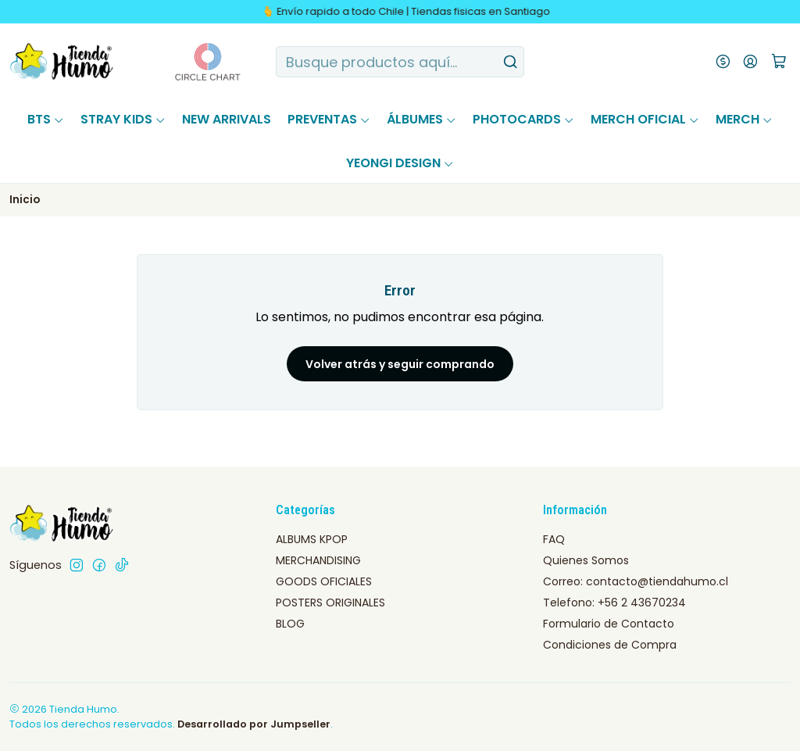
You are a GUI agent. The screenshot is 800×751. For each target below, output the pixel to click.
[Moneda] (723, 61)
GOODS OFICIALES (324, 581)
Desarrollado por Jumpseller (253, 724)
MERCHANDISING (318, 560)
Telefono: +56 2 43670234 (614, 602)
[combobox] (399, 61)
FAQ (554, 539)
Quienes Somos (586, 560)
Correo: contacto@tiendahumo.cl (635, 581)
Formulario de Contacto (608, 623)
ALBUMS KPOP (312, 539)
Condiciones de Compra (610, 645)
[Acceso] (750, 61)
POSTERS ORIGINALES (330, 602)
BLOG (290, 623)
